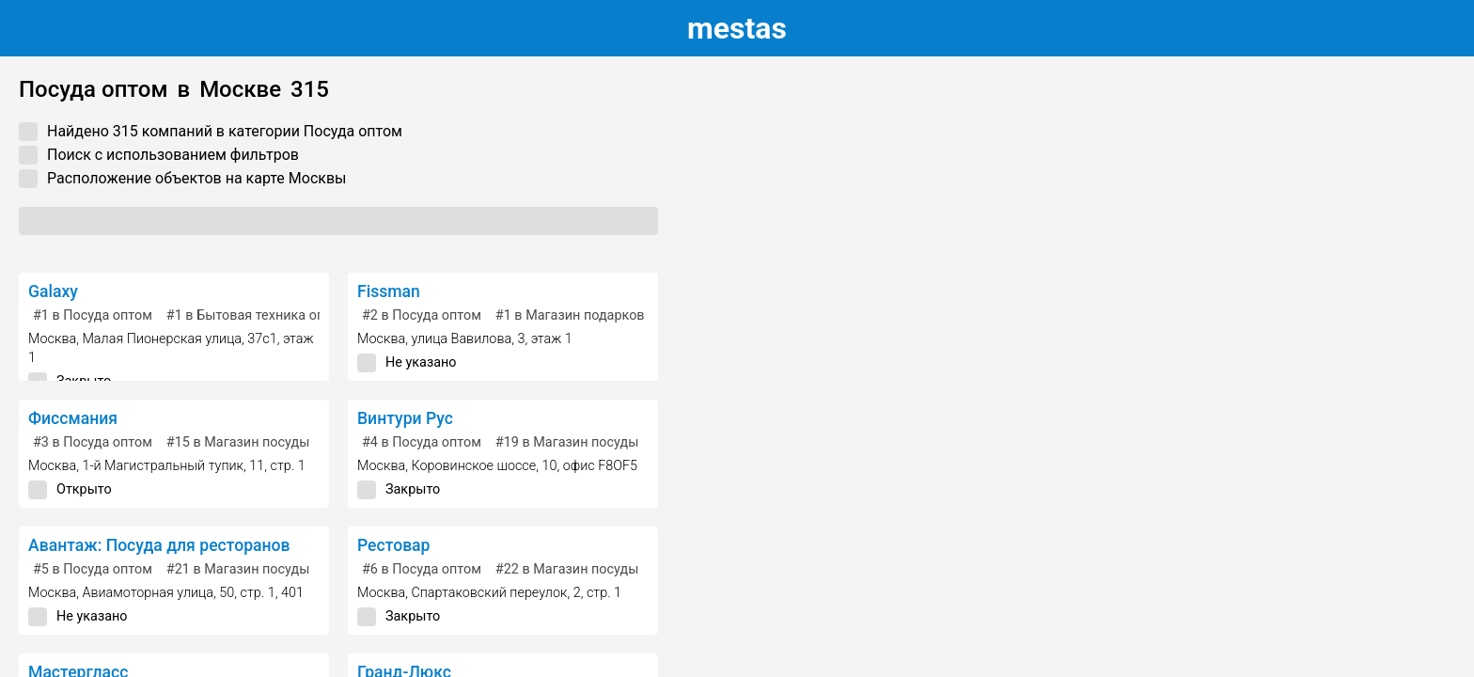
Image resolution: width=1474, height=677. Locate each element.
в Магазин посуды (237, 442)
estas (737, 28)
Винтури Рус (405, 418)
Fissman (388, 291)
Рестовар (394, 545)
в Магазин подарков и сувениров (611, 315)
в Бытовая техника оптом (257, 315)
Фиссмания (73, 418)
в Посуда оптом (92, 315)
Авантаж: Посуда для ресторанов (159, 545)
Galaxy (53, 291)
